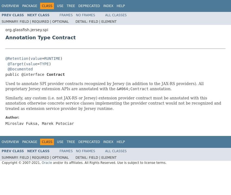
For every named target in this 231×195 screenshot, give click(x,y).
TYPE (44, 64)
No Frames (85, 15)
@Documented (20, 69)
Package (29, 6)
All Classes (116, 15)
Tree (71, 6)
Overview (10, 6)
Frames (66, 15)
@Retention (16, 58)
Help (121, 6)
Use (60, 6)
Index (108, 6)
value (36, 58)
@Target (16, 64)
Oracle (47, 163)
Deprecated (89, 6)
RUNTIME (52, 58)
